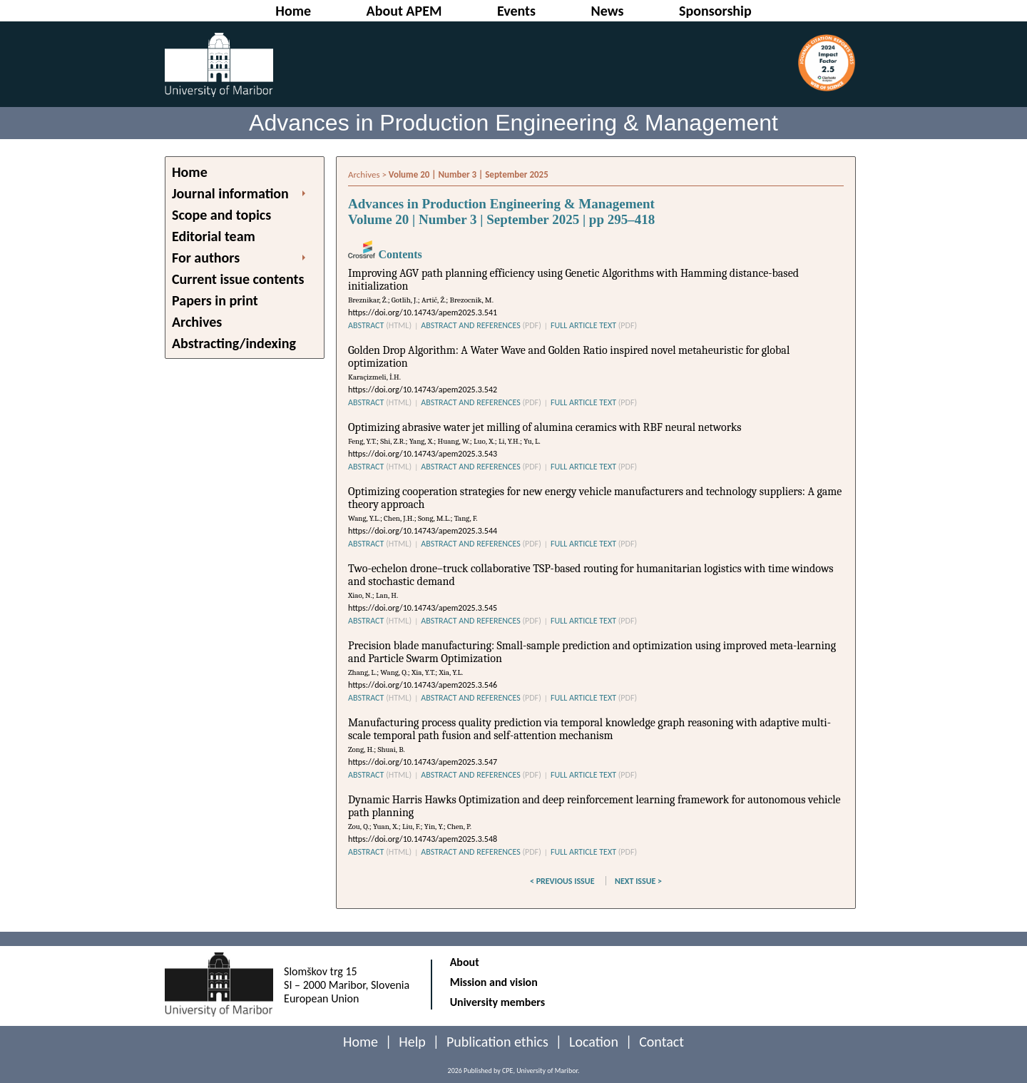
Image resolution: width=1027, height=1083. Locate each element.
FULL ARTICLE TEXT (594, 325)
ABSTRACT (380, 325)
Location (593, 1041)
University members (498, 1002)
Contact (661, 1041)
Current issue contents (238, 279)
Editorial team (213, 236)
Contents (385, 254)
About (464, 962)
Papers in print (215, 300)
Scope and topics (221, 214)
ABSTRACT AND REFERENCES (481, 325)
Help (412, 1041)
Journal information (230, 193)
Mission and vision (494, 982)
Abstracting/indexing (234, 343)
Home (190, 171)
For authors (206, 257)
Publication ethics (497, 1041)
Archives (197, 321)
